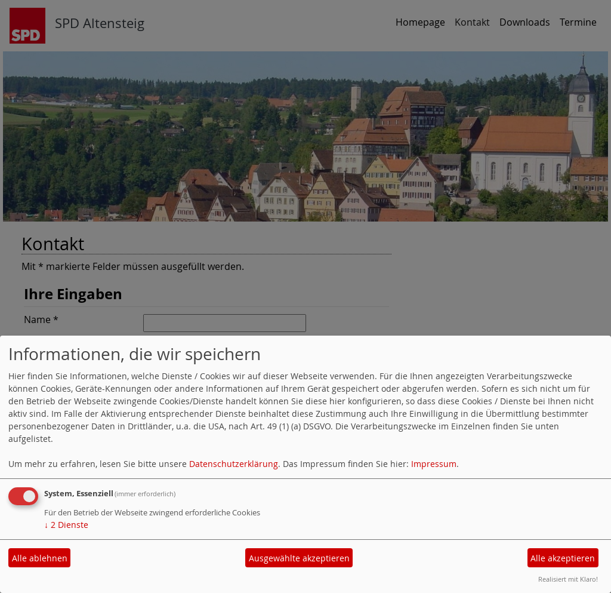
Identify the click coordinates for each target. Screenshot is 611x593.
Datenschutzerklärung (233, 463)
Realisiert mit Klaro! (568, 578)
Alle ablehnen (39, 558)
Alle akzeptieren (562, 558)
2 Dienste (66, 524)
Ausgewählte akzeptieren (299, 558)
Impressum (433, 463)
